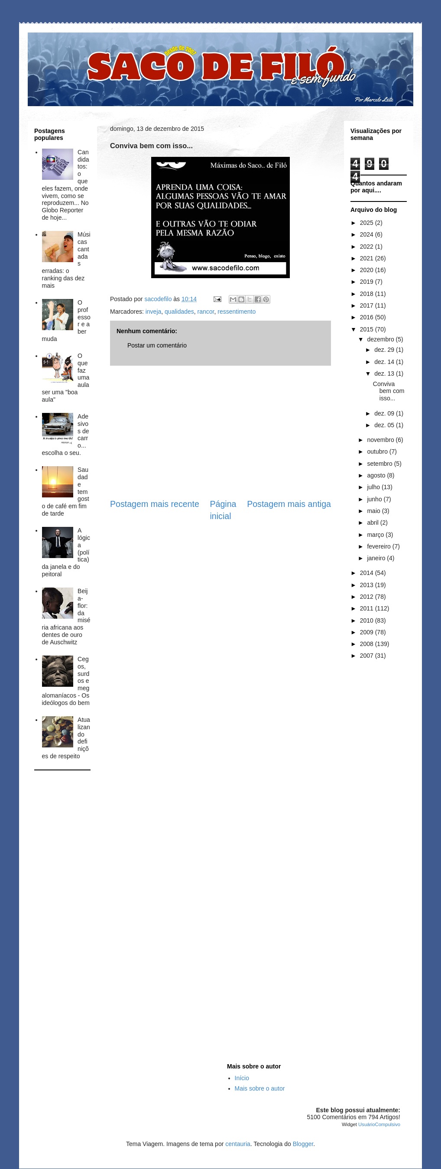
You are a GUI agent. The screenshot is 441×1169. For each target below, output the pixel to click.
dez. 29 (385, 349)
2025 (367, 222)
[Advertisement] (220, 432)
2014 (367, 572)
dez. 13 (385, 373)
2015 (367, 329)
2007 (367, 655)
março (376, 534)
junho (375, 499)
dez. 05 (385, 425)
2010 (367, 620)
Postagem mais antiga (289, 504)
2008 (367, 643)
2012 (367, 596)
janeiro (377, 558)
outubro (378, 451)
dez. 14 (385, 361)
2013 (367, 584)
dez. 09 (385, 413)
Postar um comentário (157, 345)
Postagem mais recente (154, 504)
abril (373, 522)
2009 (367, 632)
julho (374, 487)
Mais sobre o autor (260, 1088)
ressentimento (236, 311)
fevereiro (379, 546)
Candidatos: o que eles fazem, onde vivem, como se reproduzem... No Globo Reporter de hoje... (65, 185)
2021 (367, 258)
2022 (367, 246)
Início (242, 1078)
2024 (367, 234)
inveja (154, 311)
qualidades (179, 311)
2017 (367, 305)
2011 (367, 608)
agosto (377, 475)
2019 (367, 281)
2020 (367, 269)
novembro (381, 439)
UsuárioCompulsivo (379, 1124)
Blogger (303, 1143)
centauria (237, 1143)
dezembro (381, 339)
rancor (206, 311)
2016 (367, 317)
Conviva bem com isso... (389, 391)
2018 (367, 293)
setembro (380, 463)
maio (374, 510)
